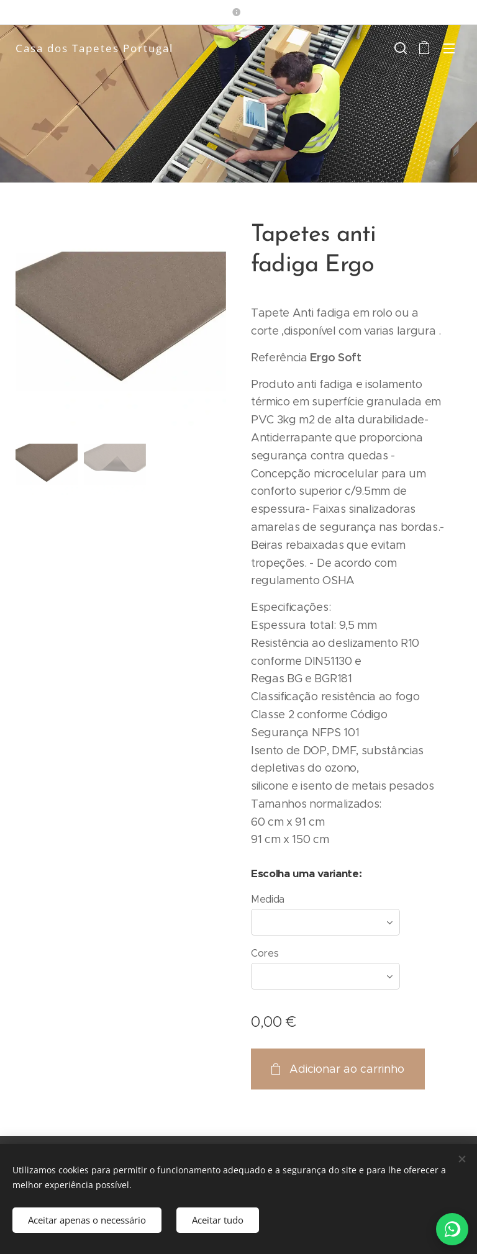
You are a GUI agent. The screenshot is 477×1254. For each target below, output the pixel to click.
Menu (449, 48)
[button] (399, 47)
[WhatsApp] (452, 1229)
